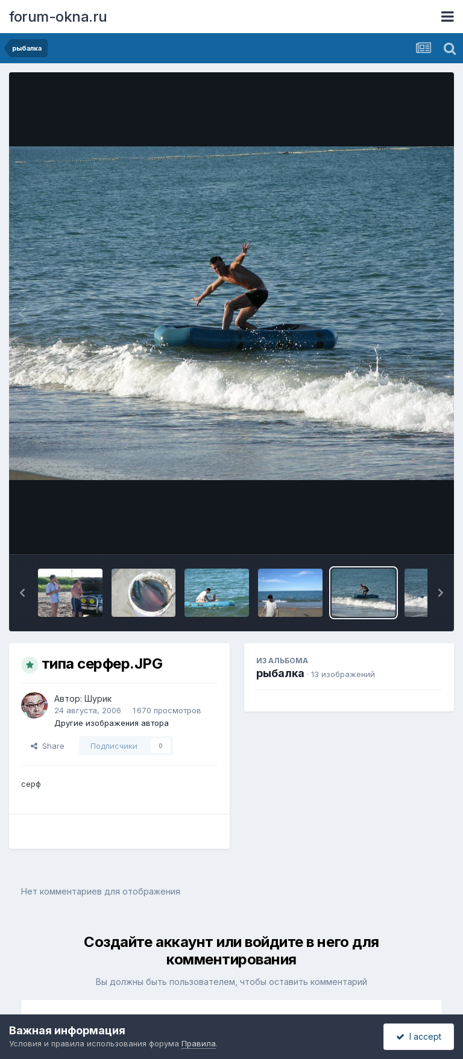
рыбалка (280, 673)
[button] (22, 592)
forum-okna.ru (58, 16)
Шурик (98, 698)
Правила (198, 1043)
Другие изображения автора (111, 723)
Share (48, 746)
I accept (418, 1036)
